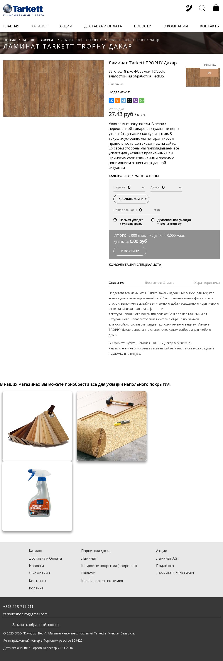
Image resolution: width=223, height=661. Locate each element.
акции (65, 26)
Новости (36, 565)
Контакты (37, 580)
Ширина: (119, 187)
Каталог (28, 39)
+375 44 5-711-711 (18, 606)
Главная (9, 39)
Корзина (36, 588)
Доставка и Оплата (45, 558)
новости (143, 26)
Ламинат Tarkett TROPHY (81, 39)
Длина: (155, 187)
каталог (39, 26)
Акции (161, 550)
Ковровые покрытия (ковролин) (109, 565)
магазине (126, 348)
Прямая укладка (131, 220)
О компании (39, 573)
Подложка (165, 565)
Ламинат (48, 39)
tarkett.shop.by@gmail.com (25, 614)
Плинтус (88, 573)
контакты (210, 26)
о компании (176, 26)
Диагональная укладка (174, 220)
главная (11, 26)
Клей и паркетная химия (102, 580)
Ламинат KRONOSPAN (175, 573)
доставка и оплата (103, 26)
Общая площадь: (125, 210)
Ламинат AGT (167, 558)
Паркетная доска (95, 550)
